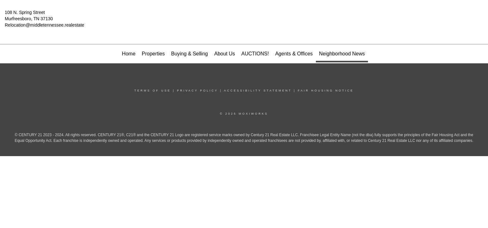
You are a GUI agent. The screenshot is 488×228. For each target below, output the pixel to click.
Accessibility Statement (258, 90)
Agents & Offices (294, 53)
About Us (224, 53)
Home (129, 53)
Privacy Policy (197, 90)
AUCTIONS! (255, 53)
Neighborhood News (342, 53)
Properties (153, 53)
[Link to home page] (244, 17)
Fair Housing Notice (326, 90)
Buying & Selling (189, 53)
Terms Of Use (152, 90)
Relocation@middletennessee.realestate (44, 25)
